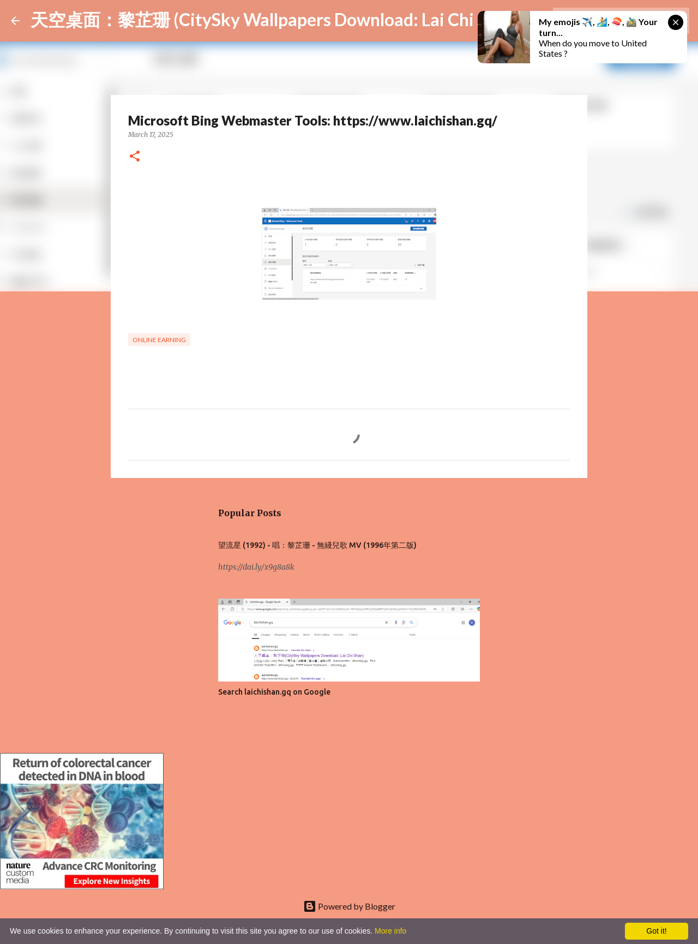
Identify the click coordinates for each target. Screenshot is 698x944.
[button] (134, 157)
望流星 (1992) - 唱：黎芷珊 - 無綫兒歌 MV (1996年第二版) (317, 545)
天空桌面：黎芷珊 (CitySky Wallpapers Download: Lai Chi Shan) (276, 19)
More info (390, 931)
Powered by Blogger (349, 906)
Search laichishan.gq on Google (274, 692)
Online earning (159, 340)
